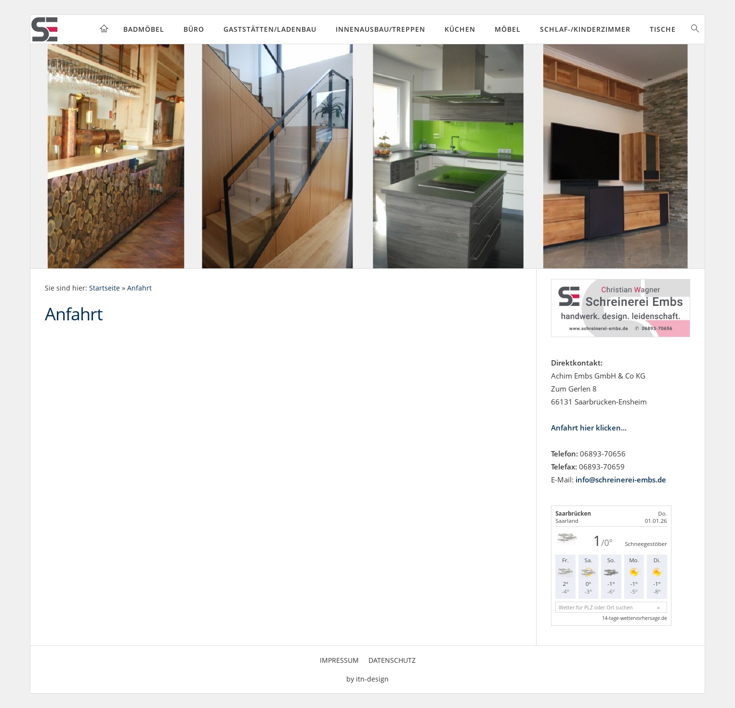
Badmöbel (143, 29)
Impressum (339, 660)
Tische (663, 29)
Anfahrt (139, 288)
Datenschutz (392, 660)
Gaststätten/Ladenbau (269, 29)
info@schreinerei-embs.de (621, 479)
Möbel (508, 29)
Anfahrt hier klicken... (589, 427)
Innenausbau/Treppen (380, 29)
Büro (194, 29)
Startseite (104, 288)
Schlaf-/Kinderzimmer (585, 29)
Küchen (460, 29)
